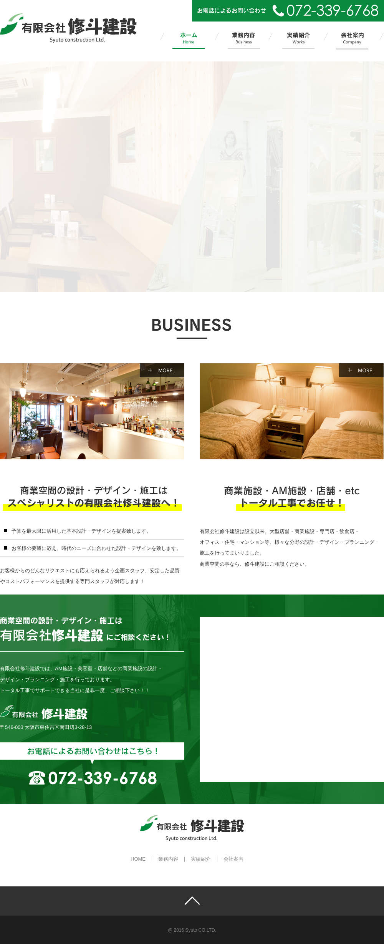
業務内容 (168, 859)
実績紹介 (201, 859)
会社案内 (233, 859)
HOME (138, 859)
